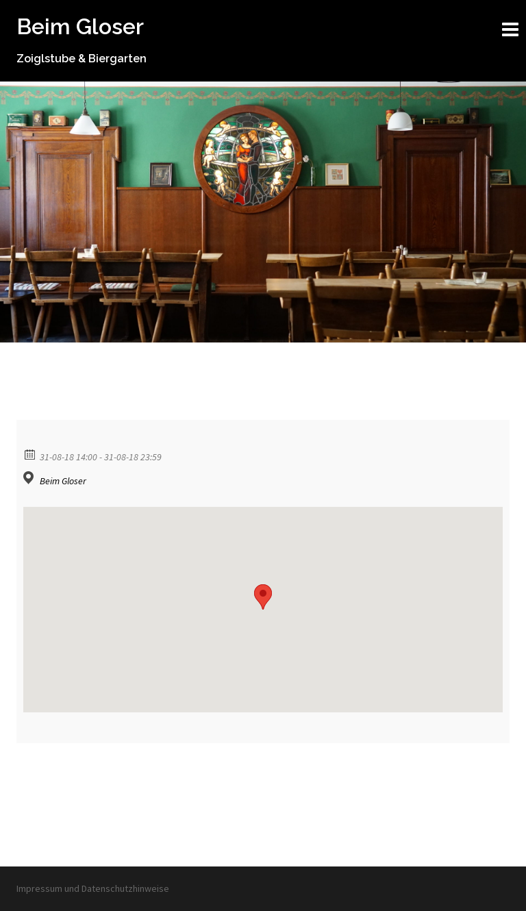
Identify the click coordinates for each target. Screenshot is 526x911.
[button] (263, 597)
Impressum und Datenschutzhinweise (92, 888)
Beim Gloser (80, 26)
